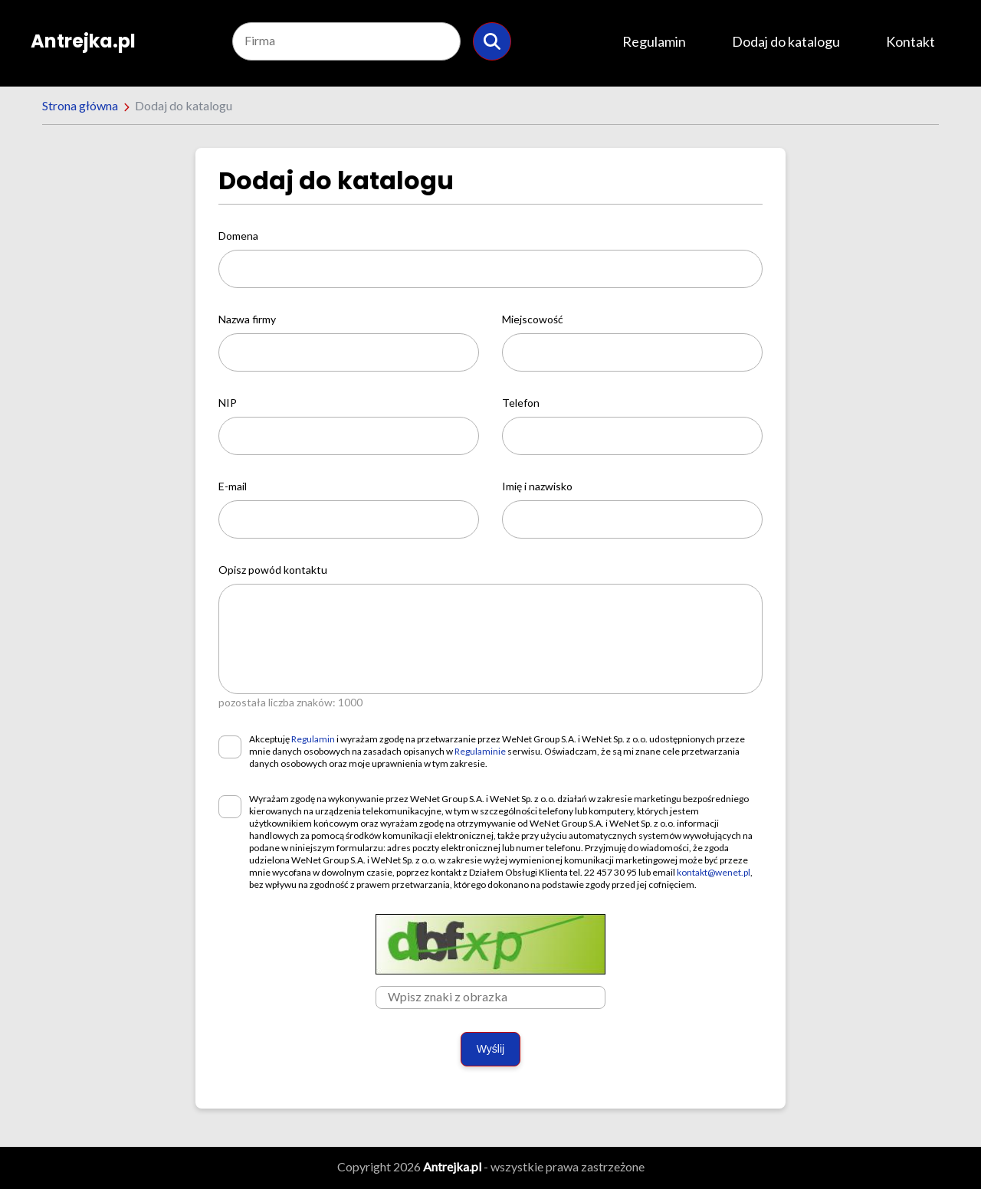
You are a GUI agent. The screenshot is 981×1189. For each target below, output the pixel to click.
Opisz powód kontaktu (272, 569)
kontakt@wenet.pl (713, 872)
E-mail (232, 486)
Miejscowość (532, 319)
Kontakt (910, 41)
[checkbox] (229, 746)
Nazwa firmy (247, 319)
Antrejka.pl (83, 41)
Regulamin (654, 41)
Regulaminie (480, 751)
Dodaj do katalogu (786, 41)
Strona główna (80, 105)
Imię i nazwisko (537, 486)
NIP (227, 402)
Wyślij (490, 1049)
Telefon (521, 402)
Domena (238, 235)
